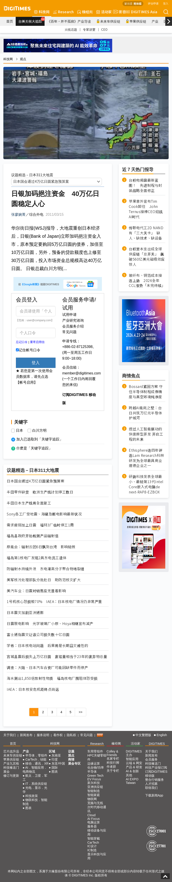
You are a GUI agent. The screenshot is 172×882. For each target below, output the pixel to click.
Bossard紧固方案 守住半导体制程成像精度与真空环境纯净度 (146, 391)
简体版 (137, 3)
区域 (52, 751)
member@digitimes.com (81, 373)
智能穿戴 (93, 838)
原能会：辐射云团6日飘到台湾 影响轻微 (41, 546)
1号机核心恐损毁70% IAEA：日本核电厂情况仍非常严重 (54, 601)
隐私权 (71, 735)
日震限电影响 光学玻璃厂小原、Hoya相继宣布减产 (50, 623)
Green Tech (95, 775)
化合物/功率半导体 (95, 769)
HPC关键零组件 (97, 757)
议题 (71, 751)
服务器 (92, 826)
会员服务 (151, 759)
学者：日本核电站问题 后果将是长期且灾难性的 (47, 645)
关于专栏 (113, 770)
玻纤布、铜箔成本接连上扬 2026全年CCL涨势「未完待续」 (147, 280)
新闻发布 (26, 735)
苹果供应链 (136, 21)
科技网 (41, 11)
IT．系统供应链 (36, 783)
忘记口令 (22, 342)
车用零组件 (95, 751)
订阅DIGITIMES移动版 (156, 773)
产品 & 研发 (134, 767)
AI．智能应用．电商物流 (35, 769)
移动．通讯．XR (36, 763)
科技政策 (31, 796)
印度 (55, 759)
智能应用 (132, 759)
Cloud (91, 815)
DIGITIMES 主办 (134, 753)
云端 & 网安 (134, 763)
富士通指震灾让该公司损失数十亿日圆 (38, 634)
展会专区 (74, 763)
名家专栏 (113, 758)
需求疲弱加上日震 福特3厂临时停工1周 (40, 525)
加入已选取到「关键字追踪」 (39, 439)
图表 (28, 808)
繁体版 (128, 3)
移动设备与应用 (96, 832)
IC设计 (92, 846)
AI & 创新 (132, 771)
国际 (55, 767)
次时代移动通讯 (96, 809)
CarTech (93, 842)
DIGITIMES (157, 744)
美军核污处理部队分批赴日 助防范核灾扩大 (44, 579)
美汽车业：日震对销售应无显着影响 (36, 590)
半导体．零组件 (36, 755)
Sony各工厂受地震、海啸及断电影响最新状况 (44, 514)
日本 (19, 430)
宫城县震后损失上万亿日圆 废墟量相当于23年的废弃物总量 (57, 656)
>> (80, 712)
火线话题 (70, 29)
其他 (129, 775)
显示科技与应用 (96, 856)
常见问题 (69, 332)
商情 (71, 759)
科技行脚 (113, 762)
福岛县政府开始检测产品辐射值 (32, 535)
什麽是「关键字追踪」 (34, 448)
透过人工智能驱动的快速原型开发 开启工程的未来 (146, 434)
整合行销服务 (154, 779)
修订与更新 (11, 775)
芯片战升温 (11, 751)
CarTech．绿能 (35, 759)
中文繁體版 (143, 735)
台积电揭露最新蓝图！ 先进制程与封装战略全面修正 (145, 185)
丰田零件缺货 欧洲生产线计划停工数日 (40, 492)
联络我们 (151, 788)
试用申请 (69, 315)
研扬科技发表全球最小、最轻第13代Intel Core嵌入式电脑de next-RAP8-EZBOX (146, 484)
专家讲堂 (89, 29)
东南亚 (56, 755)
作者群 (111, 766)
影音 (119, 11)
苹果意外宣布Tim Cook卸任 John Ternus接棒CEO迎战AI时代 (146, 209)
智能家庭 (93, 795)
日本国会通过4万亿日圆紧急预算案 (35, 481)
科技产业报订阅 (156, 767)
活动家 (104, 11)
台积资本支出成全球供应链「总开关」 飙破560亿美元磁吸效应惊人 (147, 256)
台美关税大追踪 (31, 20)
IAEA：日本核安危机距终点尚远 (33, 689)
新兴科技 (93, 783)
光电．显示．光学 (35, 790)
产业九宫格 (11, 763)
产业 (155, 21)
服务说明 (43, 735)
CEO (104, 29)
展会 (6, 771)
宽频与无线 (95, 803)
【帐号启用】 (26, 382)
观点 (23, 59)
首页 (9, 21)
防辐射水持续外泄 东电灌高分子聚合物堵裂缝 (45, 568)
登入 (165, 3)
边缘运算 (93, 763)
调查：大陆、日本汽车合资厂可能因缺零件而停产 (47, 667)
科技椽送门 (11, 767)
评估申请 (153, 3)
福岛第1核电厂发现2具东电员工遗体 (37, 557)
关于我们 (9, 735)
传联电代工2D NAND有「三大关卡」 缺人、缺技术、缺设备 (146, 233)
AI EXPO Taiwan (132, 781)
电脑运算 (93, 822)
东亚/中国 (58, 763)
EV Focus (94, 779)
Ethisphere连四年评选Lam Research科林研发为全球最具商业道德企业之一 (146, 458)
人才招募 (151, 783)
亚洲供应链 (95, 787)
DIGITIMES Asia (141, 11)
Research (63, 11)
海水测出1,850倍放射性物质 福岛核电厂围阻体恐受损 (52, 678)
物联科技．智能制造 (35, 802)
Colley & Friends (112, 753)
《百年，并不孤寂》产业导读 (69, 21)
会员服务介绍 (73, 326)
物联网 (92, 799)
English (162, 735)
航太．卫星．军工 (35, 777)
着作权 (58, 735)
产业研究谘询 (73, 320)
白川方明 (39, 430)
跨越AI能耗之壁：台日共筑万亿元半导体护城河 (145, 413)
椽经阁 (85, 11)
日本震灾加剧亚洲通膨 (25, 612)
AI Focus (93, 818)
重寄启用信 (37, 342)
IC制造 (92, 850)
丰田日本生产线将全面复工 (29, 503)
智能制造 (93, 791)
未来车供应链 (108, 21)
